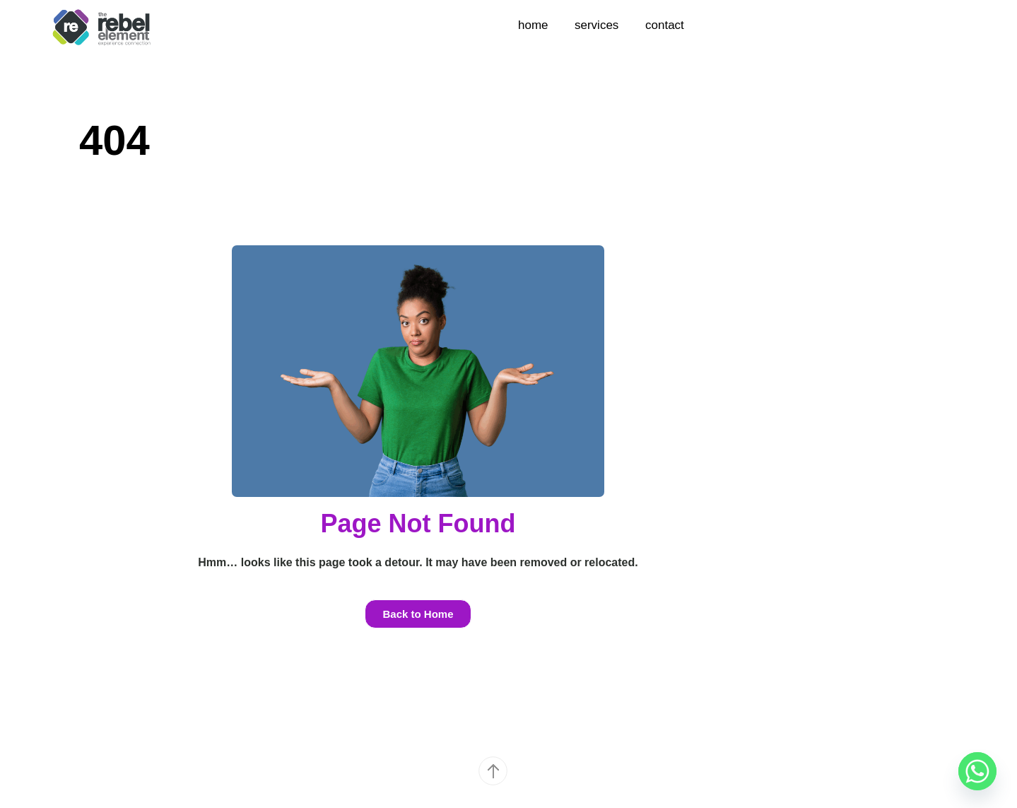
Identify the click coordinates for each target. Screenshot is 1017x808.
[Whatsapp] (977, 771)
